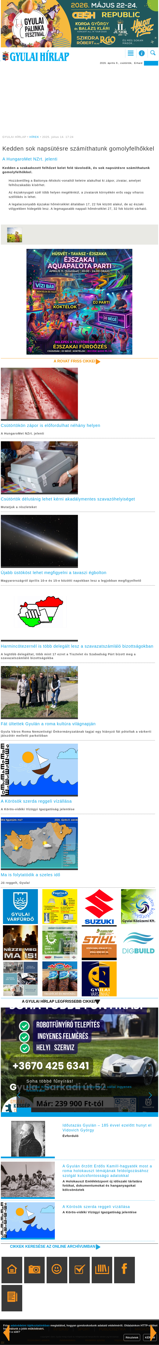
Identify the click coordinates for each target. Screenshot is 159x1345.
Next (152, 1099)
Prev (22, 1099)
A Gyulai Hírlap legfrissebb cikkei (58, 1002)
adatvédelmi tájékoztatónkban (30, 1325)
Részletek (132, 1337)
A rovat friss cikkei (74, 361)
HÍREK (34, 136)
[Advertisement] (79, 97)
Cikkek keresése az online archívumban (52, 1247)
